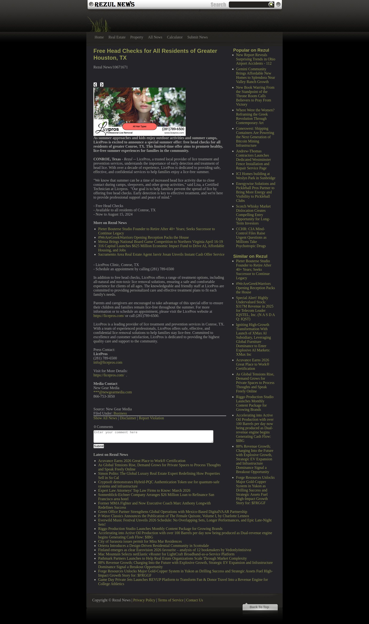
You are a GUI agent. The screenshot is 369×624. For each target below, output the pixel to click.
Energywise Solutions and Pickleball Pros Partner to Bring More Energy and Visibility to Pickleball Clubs (255, 192)
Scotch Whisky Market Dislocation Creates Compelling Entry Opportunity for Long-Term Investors (253, 214)
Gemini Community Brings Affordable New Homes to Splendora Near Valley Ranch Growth (255, 75)
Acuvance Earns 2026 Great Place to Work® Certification (252, 364)
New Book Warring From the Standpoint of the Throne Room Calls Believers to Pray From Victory (255, 95)
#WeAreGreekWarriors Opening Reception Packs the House (255, 288)
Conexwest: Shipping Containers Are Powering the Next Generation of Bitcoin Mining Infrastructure (255, 136)
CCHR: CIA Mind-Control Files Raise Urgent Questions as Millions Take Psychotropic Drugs (251, 237)
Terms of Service (171, 600)
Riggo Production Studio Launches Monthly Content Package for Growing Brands (254, 403)
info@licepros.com (107, 362)
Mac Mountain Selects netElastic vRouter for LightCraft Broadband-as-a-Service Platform (166, 554)
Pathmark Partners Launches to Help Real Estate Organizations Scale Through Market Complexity (172, 558)
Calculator (175, 37)
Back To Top (259, 607)
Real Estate (116, 37)
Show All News (105, 418)
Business (120, 413)
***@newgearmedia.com (112, 392)
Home (99, 37)
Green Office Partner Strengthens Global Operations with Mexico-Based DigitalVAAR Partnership (172, 512)
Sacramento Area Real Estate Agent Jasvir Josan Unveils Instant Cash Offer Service (161, 254)
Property (136, 37)
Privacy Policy (144, 600)
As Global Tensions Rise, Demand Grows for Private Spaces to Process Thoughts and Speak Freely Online (255, 382)
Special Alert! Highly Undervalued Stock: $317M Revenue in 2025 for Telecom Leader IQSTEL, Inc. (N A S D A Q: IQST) (255, 308)
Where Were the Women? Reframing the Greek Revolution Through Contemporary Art (255, 116)
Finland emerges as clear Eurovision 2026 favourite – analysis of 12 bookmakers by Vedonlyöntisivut (174, 550)
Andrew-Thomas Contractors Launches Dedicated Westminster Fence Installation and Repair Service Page (253, 159)
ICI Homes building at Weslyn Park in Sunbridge (255, 176)
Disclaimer (128, 418)
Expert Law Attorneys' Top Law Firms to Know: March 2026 (144, 490)
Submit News (197, 37)
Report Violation (151, 418)
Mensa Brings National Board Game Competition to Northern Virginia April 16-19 (160, 242)
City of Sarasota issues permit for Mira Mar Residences (140, 541)
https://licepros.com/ (108, 316)
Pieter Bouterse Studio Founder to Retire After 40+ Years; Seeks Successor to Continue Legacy (253, 269)
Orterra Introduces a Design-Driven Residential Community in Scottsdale (153, 546)
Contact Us (194, 600)
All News (155, 37)
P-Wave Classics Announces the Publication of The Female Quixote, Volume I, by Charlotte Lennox (173, 516)
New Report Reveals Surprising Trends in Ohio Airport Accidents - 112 (255, 59)
